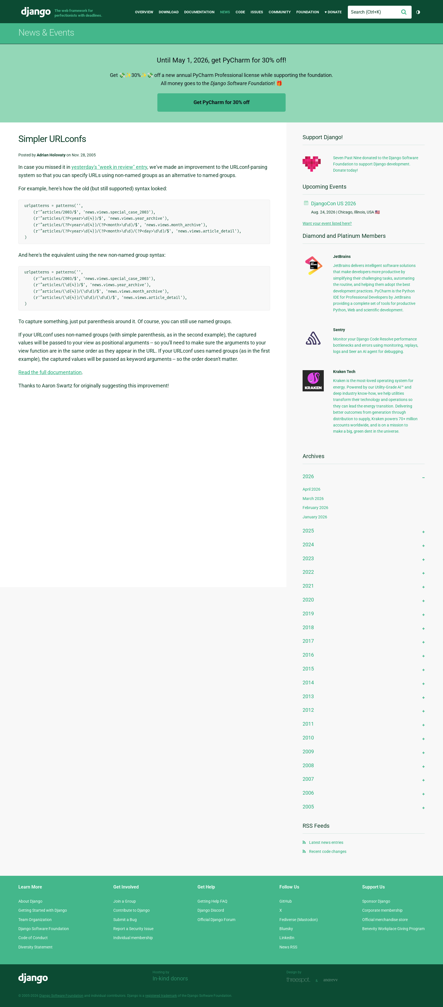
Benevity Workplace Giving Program (393, 928)
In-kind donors (170, 978)
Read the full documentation (50, 372)
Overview (144, 12)
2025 (308, 531)
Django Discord (210, 910)
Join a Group (124, 901)
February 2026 (315, 507)
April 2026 (311, 489)
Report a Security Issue (133, 928)
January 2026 (315, 517)
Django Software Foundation (43, 928)
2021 (308, 586)
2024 (308, 544)
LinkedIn (286, 937)
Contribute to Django (131, 910)
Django (36, 12)
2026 (308, 476)
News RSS (288, 947)
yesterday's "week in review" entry (109, 167)
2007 (308, 779)
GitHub (285, 901)
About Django (30, 901)
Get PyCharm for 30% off (221, 102)
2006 (308, 793)
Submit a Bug (125, 919)
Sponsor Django (376, 901)
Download (169, 12)
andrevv (336, 980)
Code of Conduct (33, 937)
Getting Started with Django (42, 910)
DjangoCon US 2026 (333, 203)
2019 (308, 613)
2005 (308, 807)
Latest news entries (326, 842)
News (225, 12)
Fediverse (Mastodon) (298, 919)
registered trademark (161, 996)
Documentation (199, 12)
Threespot (299, 980)
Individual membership (133, 937)
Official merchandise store (385, 919)
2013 (308, 696)
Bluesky (286, 928)
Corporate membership (382, 910)
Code (240, 12)
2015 (308, 669)
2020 (308, 600)
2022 (308, 572)
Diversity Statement (35, 947)
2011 (308, 724)
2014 (308, 682)
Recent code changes (327, 851)
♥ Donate (333, 12)
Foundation (307, 12)
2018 (308, 627)
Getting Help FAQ (212, 901)
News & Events (46, 32)
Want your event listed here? (327, 223)
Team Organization (35, 919)
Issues (257, 12)
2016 (308, 655)
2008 (308, 765)
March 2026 (313, 498)
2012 (308, 710)
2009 (308, 751)
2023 (308, 558)
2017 (308, 641)
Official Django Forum (216, 919)
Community (280, 12)
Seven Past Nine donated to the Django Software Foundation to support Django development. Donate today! (375, 164)
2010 (308, 738)
